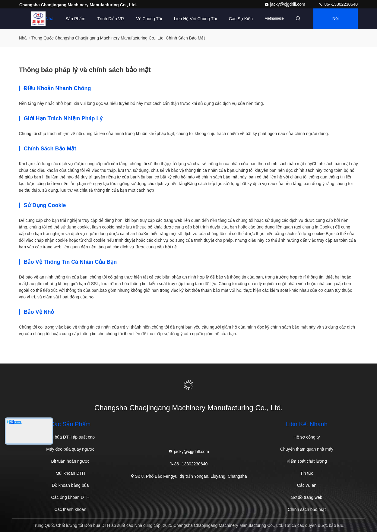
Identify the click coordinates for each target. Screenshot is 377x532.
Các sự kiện (239, 18)
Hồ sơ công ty (306, 437)
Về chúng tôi (147, 18)
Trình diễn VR (109, 18)
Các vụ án (306, 485)
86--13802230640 (338, 4)
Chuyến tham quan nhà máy (306, 449)
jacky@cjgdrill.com (285, 4)
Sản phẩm (74, 18)
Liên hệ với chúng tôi (193, 18)
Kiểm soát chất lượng (307, 461)
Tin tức (306, 473)
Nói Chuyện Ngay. (335, 22)
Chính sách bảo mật (307, 509)
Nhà (48, 18)
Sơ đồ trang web (306, 497)
